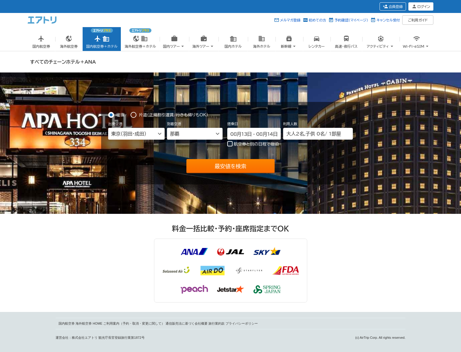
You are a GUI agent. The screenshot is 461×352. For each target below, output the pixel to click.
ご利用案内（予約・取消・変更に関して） (134, 323)
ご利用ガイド (418, 20)
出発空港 (115, 123)
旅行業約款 (216, 323)
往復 (120, 114)
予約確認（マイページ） (351, 20)
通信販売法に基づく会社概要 (187, 323)
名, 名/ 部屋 (313, 133)
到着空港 (174, 123)
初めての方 (317, 20)
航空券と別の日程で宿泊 (253, 144)
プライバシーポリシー (242, 323)
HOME (97, 323)
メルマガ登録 (290, 20)
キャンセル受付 (388, 20)
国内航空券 (67, 323)
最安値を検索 (230, 166)
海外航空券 (84, 323)
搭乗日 (232, 123)
